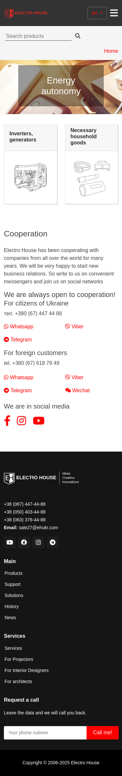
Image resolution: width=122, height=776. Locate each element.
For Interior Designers (26, 670)
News (10, 617)
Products (13, 573)
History (12, 606)
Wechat (77, 390)
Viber (74, 326)
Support (12, 584)
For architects (18, 681)
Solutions (14, 595)
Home (111, 51)
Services (13, 648)
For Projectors (19, 659)
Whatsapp (18, 326)
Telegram (18, 339)
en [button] (95, 13)
